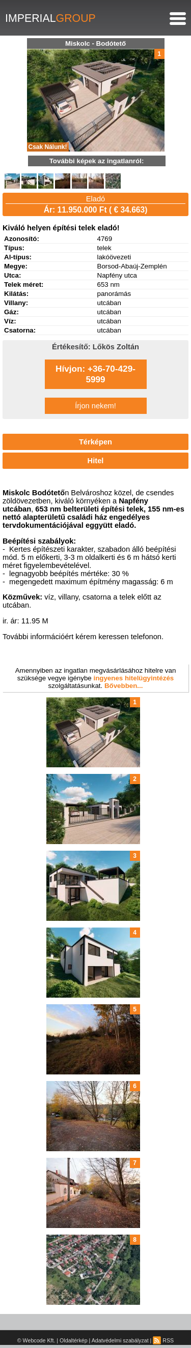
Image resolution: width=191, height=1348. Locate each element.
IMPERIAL (50, 18)
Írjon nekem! (95, 406)
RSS (163, 1340)
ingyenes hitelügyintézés (133, 678)
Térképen (95, 442)
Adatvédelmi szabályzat (120, 1340)
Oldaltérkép (74, 1340)
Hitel (96, 461)
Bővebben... (123, 686)
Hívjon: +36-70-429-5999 (95, 374)
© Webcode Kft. (36, 1340)
